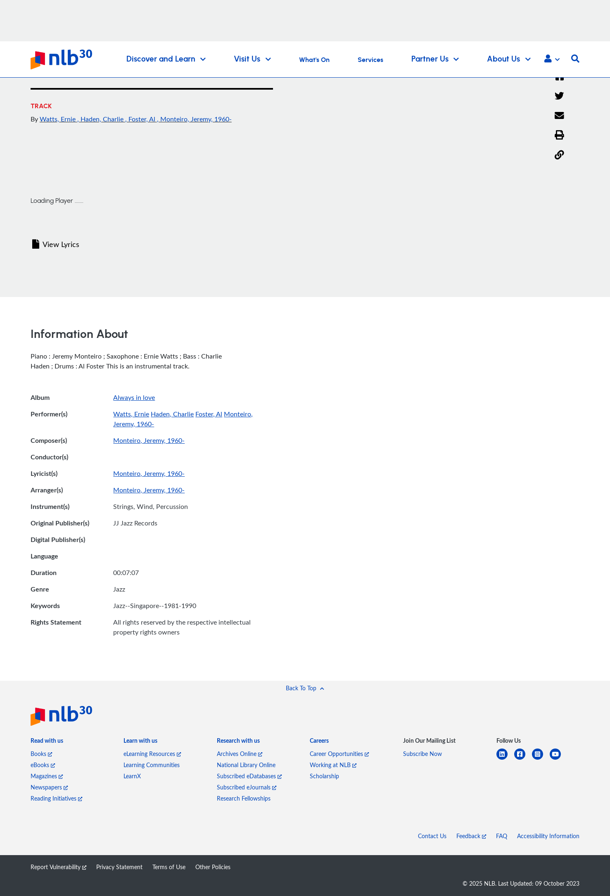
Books (41, 754)
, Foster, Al (141, 119)
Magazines (47, 776)
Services (370, 60)
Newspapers (49, 787)
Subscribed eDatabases (249, 776)
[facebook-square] (523, 759)
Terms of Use (168, 867)
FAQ (501, 836)
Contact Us (432, 836)
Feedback (471, 836)
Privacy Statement (119, 867)
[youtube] (558, 759)
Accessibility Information (548, 836)
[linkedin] (505, 759)
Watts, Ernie (58, 119)
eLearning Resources (152, 754)
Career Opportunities (339, 754)
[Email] (559, 116)
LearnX (132, 776)
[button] (552, 59)
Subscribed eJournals (246, 787)
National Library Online (246, 765)
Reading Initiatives (56, 798)
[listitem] (47, 743)
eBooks (43, 765)
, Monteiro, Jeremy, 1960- (194, 119)
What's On (314, 60)
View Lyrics (55, 244)
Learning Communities (151, 765)
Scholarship (324, 776)
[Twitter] (559, 96)
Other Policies (212, 867)
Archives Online (239, 754)
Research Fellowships (244, 798)
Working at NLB (333, 765)
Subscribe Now (422, 754)
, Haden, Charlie (101, 119)
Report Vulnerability (58, 867)
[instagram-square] (541, 759)
